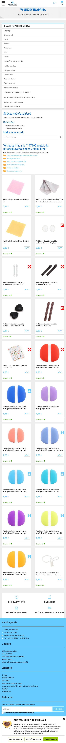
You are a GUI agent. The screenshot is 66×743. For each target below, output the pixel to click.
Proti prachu (7, 48)
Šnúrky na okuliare (9, 83)
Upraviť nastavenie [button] (33, 739)
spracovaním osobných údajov (23, 713)
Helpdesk (5, 689)
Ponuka (3, 3)
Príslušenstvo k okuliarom (12, 106)
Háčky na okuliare (9, 70)
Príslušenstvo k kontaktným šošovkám (17, 92)
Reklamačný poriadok (9, 651)
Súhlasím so (18, 713)
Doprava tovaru (7, 659)
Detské (6, 57)
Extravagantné (8, 35)
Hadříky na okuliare (10, 66)
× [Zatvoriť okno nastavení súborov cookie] (64, 719)
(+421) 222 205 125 (11, 630)
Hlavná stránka (24, 15)
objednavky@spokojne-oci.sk (14, 635)
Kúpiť (27, 206)
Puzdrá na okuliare (9, 79)
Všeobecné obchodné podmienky (13, 656)
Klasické (6, 44)
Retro (5, 52)
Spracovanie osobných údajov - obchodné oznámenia (20, 686)
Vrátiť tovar (6, 680)
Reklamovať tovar (8, 678)
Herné (6, 39)
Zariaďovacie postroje (11, 88)
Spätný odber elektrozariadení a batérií (15, 662)
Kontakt (4, 675)
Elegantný (7, 31)
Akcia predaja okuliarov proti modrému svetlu (22, 155)
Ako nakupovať (7, 654)
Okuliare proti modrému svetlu (13, 102)
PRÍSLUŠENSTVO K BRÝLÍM (16, 162)
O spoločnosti (6, 692)
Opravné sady (8, 75)
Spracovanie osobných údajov (12, 683)
